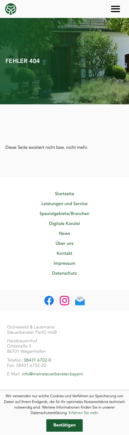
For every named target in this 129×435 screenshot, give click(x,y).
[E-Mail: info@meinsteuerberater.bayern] (80, 300)
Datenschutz (64, 273)
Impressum (64, 263)
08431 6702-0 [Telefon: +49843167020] (37, 360)
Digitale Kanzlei (64, 223)
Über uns (64, 243)
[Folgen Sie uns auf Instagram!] (64, 300)
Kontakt (64, 253)
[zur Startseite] (10, 9)
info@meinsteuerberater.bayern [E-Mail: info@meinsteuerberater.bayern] (52, 374)
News (64, 233)
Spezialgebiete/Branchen (65, 213)
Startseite (64, 194)
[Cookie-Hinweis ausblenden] (64, 425)
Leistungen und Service (64, 203)
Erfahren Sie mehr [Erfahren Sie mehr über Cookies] (84, 412)
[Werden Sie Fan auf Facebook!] (49, 300)
